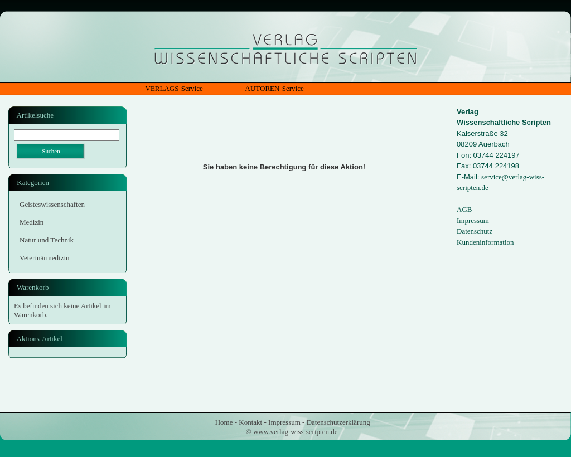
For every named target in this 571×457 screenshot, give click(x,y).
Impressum (473, 220)
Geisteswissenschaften (52, 204)
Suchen (51, 151)
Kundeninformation (485, 242)
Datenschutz (474, 231)
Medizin (31, 222)
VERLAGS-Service (174, 88)
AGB (464, 209)
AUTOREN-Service (274, 88)
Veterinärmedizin (45, 258)
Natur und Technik (47, 240)
